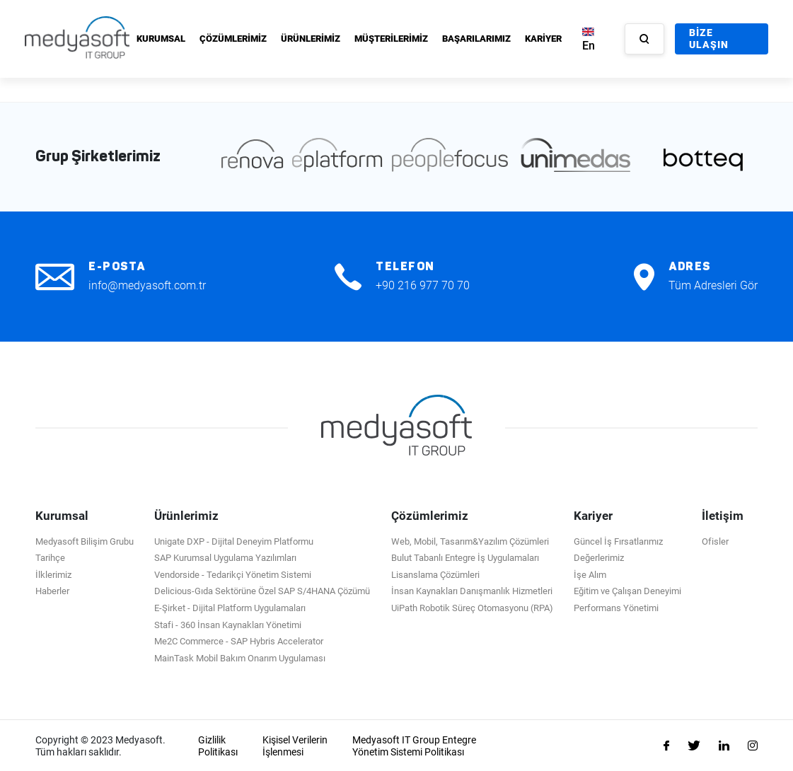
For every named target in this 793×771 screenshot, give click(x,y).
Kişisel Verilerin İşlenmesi (295, 745)
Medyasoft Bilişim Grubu (84, 540)
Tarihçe (50, 557)
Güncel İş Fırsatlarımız (618, 540)
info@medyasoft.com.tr (147, 284)
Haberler (52, 590)
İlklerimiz (53, 573)
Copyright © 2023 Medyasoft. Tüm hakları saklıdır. (100, 745)
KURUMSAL (161, 38)
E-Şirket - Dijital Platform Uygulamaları (230, 607)
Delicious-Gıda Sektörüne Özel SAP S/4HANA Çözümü (262, 590)
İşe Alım (590, 573)
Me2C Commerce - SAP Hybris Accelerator (238, 640)
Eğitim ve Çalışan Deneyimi (627, 590)
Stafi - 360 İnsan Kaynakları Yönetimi (227, 623)
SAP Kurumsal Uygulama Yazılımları (225, 557)
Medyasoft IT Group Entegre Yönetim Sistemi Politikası (414, 745)
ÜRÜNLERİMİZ (310, 38)
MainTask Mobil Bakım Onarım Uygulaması (239, 656)
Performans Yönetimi (616, 607)
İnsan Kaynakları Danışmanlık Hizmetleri (471, 590)
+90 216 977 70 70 (423, 284)
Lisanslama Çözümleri (435, 573)
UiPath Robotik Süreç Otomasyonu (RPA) (472, 607)
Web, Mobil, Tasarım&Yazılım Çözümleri (470, 540)
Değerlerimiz (599, 557)
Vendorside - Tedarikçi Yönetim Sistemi (232, 573)
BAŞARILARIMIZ (476, 38)
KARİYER (543, 38)
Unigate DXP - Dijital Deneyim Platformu (233, 540)
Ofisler (715, 540)
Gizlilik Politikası (218, 745)
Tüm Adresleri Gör (713, 284)
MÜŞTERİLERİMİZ (391, 38)
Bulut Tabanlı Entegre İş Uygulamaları (465, 557)
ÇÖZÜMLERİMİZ (233, 38)
